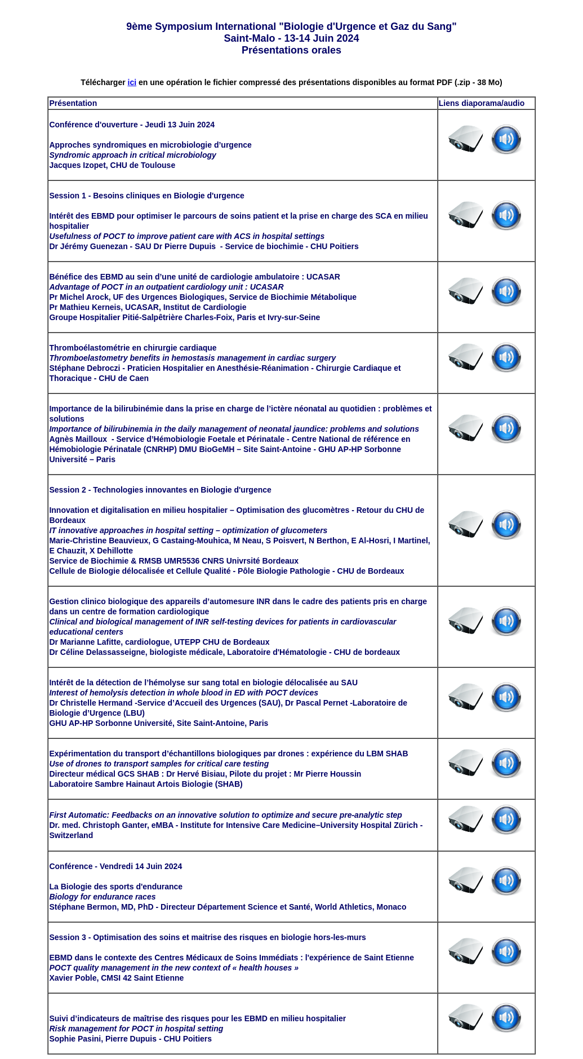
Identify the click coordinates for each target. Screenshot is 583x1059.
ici (132, 82)
